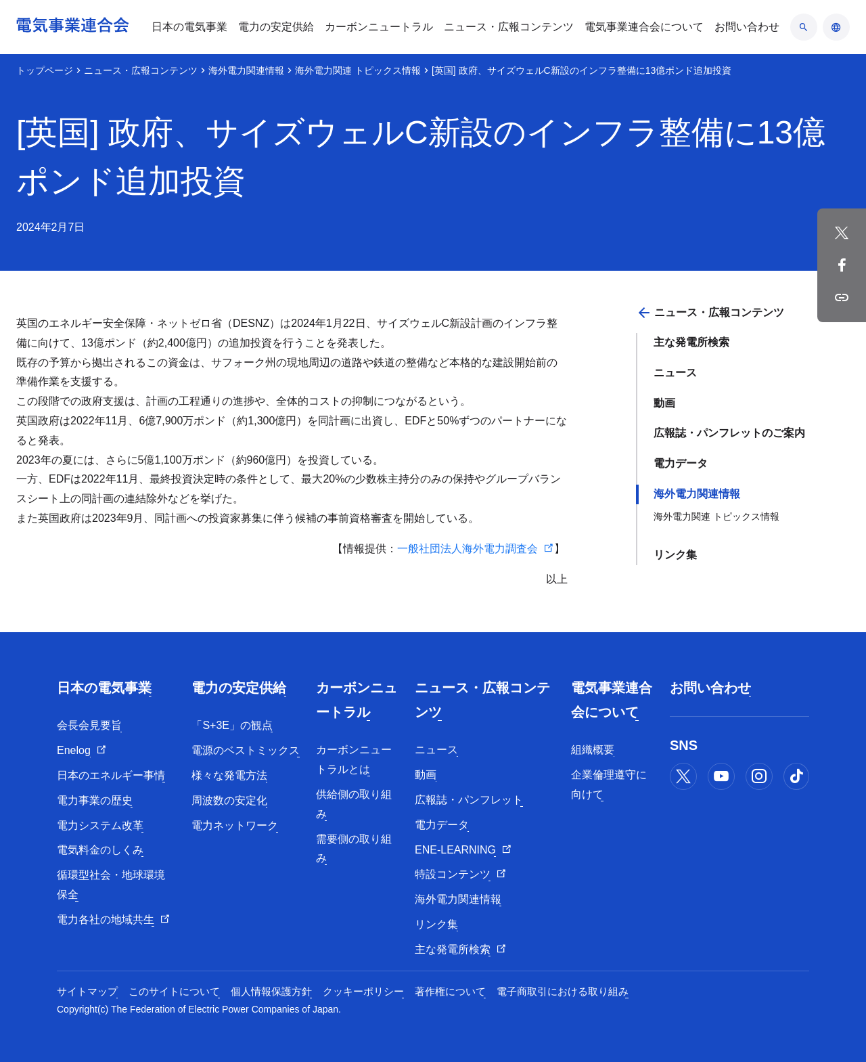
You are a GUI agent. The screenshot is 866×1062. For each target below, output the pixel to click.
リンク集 (675, 554)
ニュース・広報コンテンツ (141, 70)
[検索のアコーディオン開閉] (803, 27)
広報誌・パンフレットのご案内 (729, 433)
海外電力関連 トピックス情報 (358, 70)
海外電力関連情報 (246, 70)
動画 (664, 403)
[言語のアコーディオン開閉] (836, 27)
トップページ (44, 70)
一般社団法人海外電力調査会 (467, 548)
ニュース (675, 372)
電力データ (681, 463)
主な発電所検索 (691, 342)
